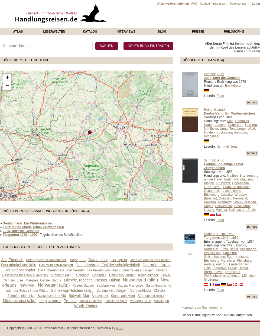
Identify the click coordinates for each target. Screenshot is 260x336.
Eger (230, 257)
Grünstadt (223, 183)
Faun (220, 96)
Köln (230, 121)
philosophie (234, 31)
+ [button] (7, 78)
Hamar (243, 268)
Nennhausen (243, 179)
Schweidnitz (223, 206)
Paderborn (235, 125)
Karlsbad (241, 257)
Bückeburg (232, 85)
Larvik (232, 268)
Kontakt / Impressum (213, 3)
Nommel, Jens (227, 146)
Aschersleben (231, 191)
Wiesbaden (248, 249)
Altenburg (225, 202)
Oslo (207, 268)
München (248, 276)
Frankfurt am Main (236, 187)
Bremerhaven (213, 272)
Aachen (220, 125)
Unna (224, 129)
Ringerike (219, 268)
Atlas (18, 31)
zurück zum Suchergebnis (203, 307)
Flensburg (244, 260)
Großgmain (212, 279)
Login (256, 3)
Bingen (209, 183)
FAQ (194, 3)
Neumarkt (240, 198)
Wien (230, 245)
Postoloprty (242, 206)
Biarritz (241, 245)
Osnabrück (212, 191)
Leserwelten (54, 31)
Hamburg (240, 132)
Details (252, 102)
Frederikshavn (239, 264)
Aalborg (221, 264)
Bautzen (210, 202)
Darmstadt (232, 272)
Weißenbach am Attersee (222, 276)
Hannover (242, 121)
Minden (209, 132)
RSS (119, 328)
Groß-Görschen (244, 202)
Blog (162, 31)
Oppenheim (240, 183)
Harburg (251, 125)
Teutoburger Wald (242, 129)
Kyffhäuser (211, 136)
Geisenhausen (214, 257)
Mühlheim (211, 129)
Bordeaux (211, 249)
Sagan (208, 206)
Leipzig (209, 210)
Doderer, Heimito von (219, 234)
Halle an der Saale (242, 210)
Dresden (225, 198)
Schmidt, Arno (214, 74)
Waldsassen (213, 253)
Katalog (90, 31)
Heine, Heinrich (215, 110)
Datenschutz (238, 3)
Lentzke (227, 194)
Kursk (224, 249)
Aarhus (209, 264)
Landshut (230, 253)
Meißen (232, 175)
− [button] (7, 86)
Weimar (221, 210)
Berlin (228, 179)
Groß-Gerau (213, 187)
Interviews (126, 31)
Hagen (208, 125)
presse (198, 31)
